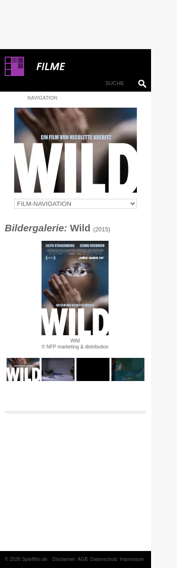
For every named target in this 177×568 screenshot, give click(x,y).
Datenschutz (104, 559)
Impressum (132, 559)
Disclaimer (63, 559)
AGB (82, 559)
